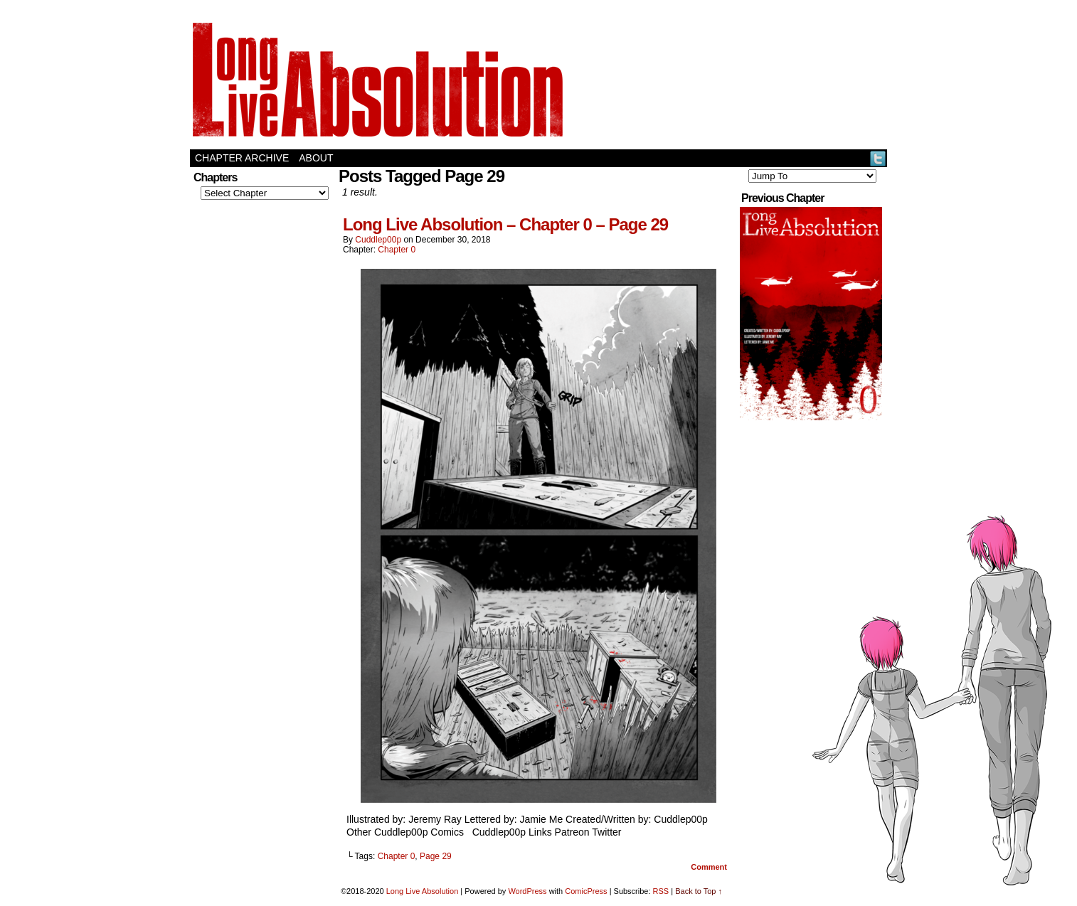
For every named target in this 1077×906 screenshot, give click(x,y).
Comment (709, 867)
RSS (661, 891)
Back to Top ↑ (698, 891)
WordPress (527, 891)
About (316, 158)
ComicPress (586, 891)
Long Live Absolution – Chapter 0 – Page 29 (505, 224)
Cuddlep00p (378, 240)
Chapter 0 (396, 250)
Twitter (878, 158)
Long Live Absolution (422, 891)
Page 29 (436, 856)
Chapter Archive (242, 158)
